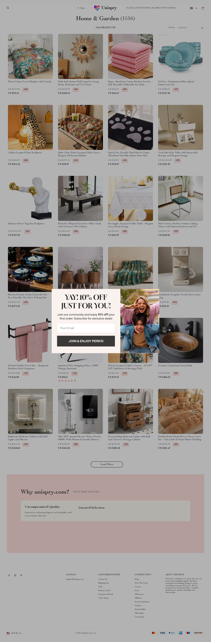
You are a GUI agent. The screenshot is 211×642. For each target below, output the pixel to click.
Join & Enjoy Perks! (85, 341)
